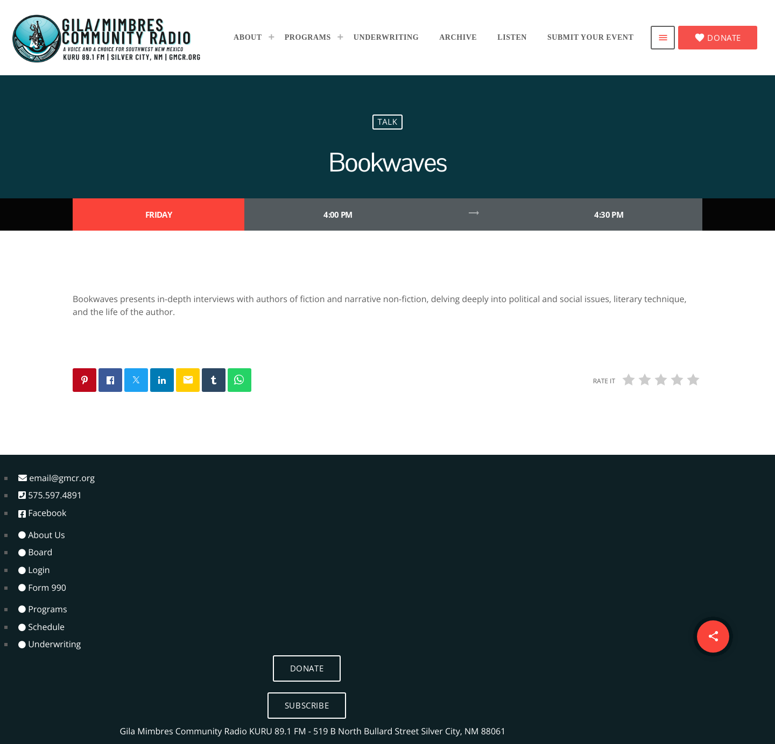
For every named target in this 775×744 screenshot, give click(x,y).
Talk (387, 122)
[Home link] (107, 38)
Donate (717, 37)
